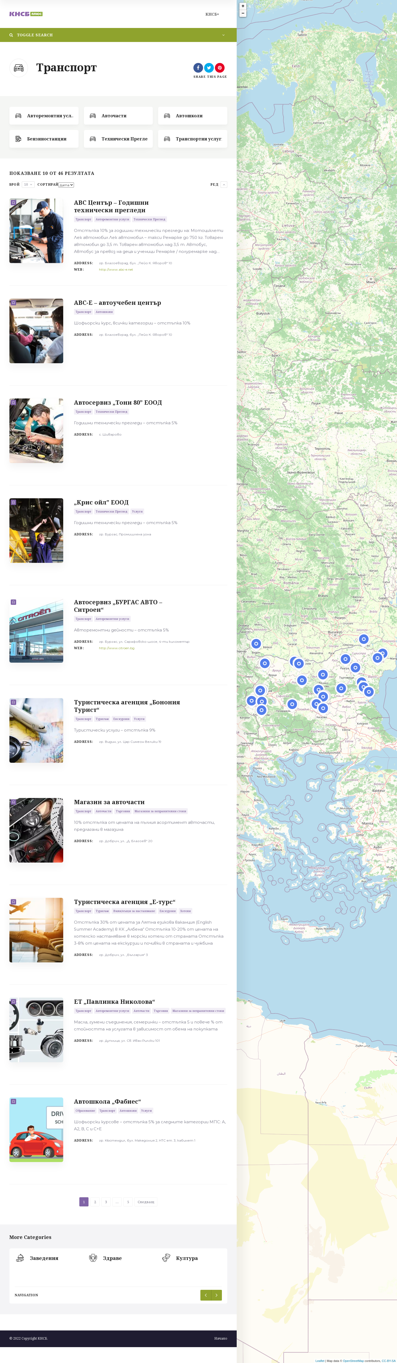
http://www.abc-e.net (116, 269)
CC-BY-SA (389, 1360)
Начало (220, 1354)
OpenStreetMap (353, 1360)
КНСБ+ (212, 14)
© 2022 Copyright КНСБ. (28, 1354)
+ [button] (243, 6)
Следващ (146, 1217)
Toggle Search (31, 34)
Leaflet (320, 1360)
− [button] (243, 13)
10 (26, 184)
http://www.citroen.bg (116, 654)
